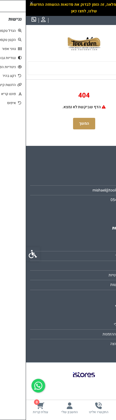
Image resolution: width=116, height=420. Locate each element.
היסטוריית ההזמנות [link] (91, 334)
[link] (101, 408)
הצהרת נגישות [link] (95, 285)
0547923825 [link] (95, 200)
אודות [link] (101, 180)
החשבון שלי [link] (97, 324)
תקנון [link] (102, 265)
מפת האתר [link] (97, 256)
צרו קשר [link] (99, 246)
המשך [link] (58, 123)
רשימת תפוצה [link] (95, 344)
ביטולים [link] (100, 294)
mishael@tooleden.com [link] (86, 190)
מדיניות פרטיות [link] (94, 275)
